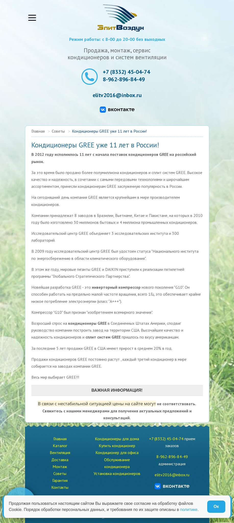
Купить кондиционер (117, 445)
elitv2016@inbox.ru (117, 95)
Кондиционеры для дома (117, 438)
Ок (216, 506)
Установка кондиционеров (117, 473)
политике (189, 509)
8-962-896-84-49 (124, 79)
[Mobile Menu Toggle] (32, 18)
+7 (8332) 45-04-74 (126, 71)
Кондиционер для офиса (117, 452)
